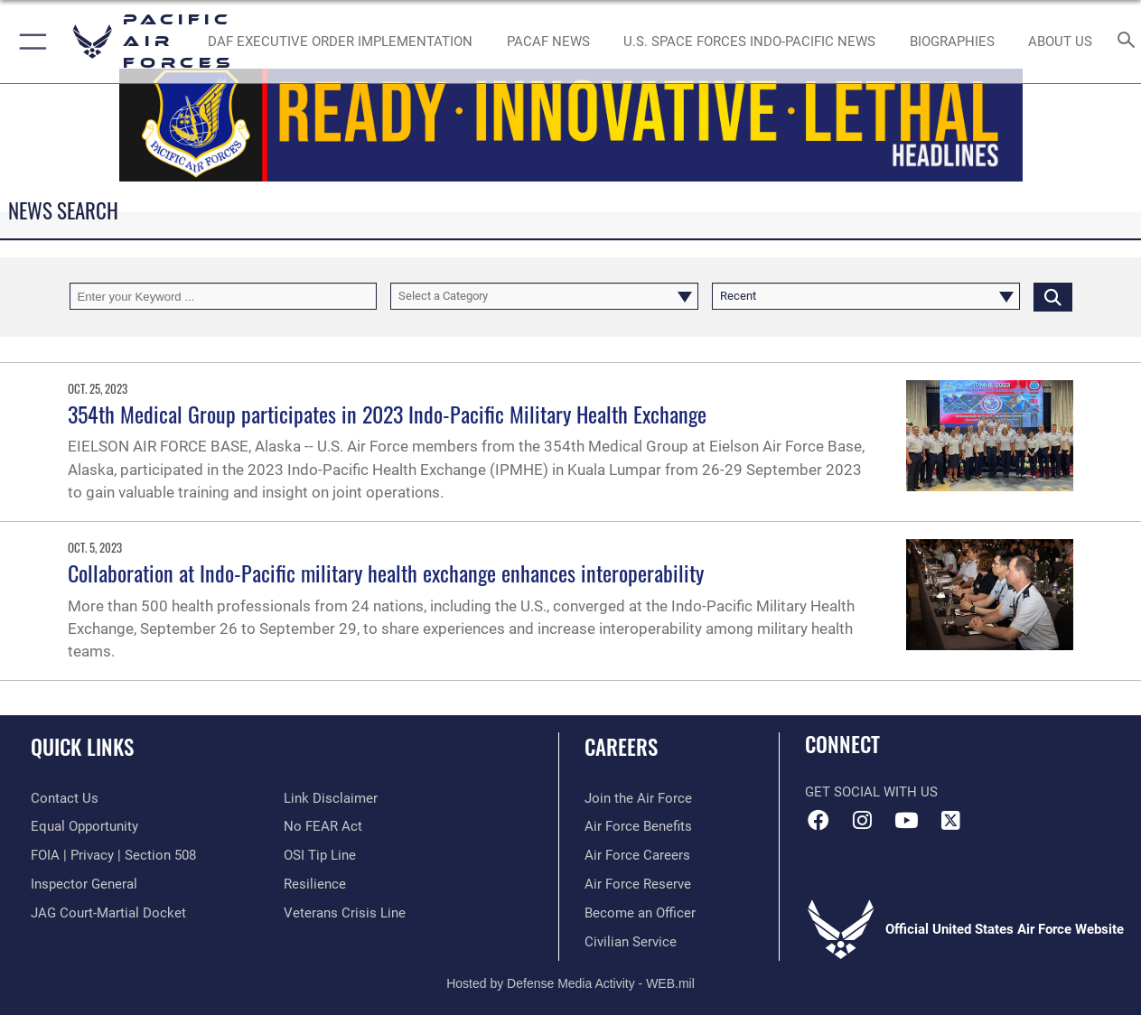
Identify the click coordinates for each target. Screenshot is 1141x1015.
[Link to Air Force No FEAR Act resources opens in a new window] (323, 826)
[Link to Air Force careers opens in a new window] (637, 855)
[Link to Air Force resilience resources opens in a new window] (315, 884)
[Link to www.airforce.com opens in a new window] (638, 798)
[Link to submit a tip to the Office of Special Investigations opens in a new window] (320, 855)
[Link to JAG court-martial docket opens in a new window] (108, 913)
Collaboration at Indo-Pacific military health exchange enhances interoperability (386, 572)
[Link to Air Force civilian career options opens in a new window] (631, 942)
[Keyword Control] (224, 296)
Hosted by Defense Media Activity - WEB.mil (570, 983)
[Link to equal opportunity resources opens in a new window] (84, 826)
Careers (621, 747)
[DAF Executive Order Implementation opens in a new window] (340, 42)
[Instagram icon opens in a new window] (862, 819)
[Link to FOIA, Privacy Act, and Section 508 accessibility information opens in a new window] (113, 855)
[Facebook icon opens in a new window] (818, 819)
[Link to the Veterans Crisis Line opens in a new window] (345, 913)
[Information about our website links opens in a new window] (331, 798)
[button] (29, 41)
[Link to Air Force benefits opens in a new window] (638, 826)
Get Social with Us (871, 792)
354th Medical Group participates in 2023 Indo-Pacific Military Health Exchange (387, 413)
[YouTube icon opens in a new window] (906, 819)
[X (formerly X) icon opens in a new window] (950, 819)
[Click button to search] (1052, 296)
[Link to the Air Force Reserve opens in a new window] (638, 884)
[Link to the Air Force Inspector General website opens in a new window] (84, 884)
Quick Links (82, 747)
